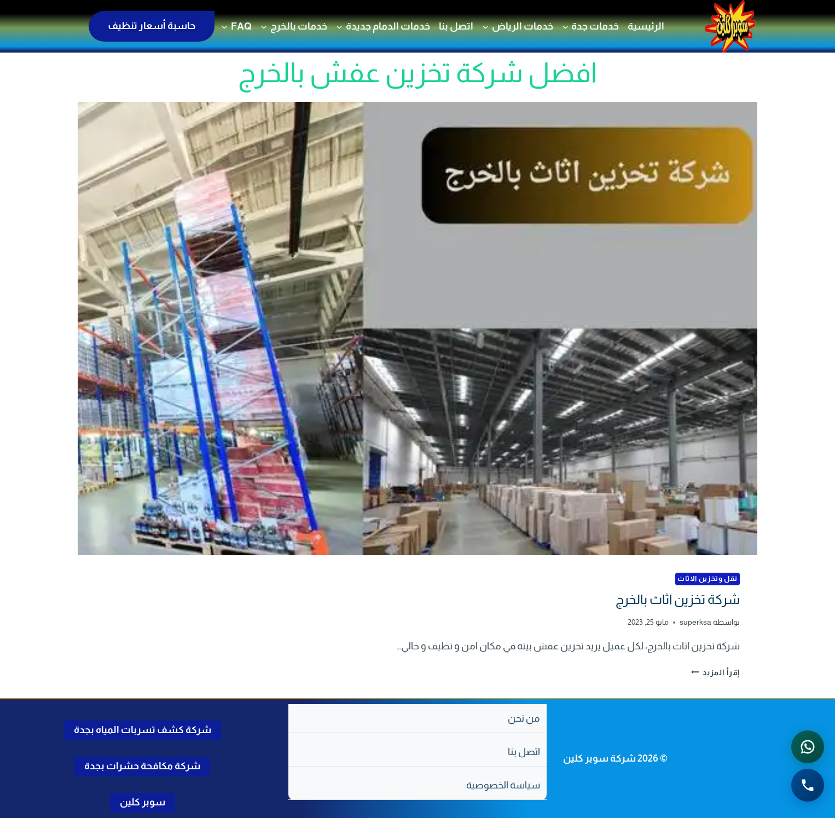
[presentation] (417, 328)
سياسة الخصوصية (503, 785)
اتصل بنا (456, 26)
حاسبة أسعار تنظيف (151, 25)
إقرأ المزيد (715, 672)
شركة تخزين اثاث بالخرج (678, 599)
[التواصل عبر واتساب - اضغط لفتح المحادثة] (807, 746)
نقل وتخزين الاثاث (707, 579)
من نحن (524, 718)
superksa (695, 622)
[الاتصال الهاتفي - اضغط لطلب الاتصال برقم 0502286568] (807, 785)
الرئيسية (646, 26)
